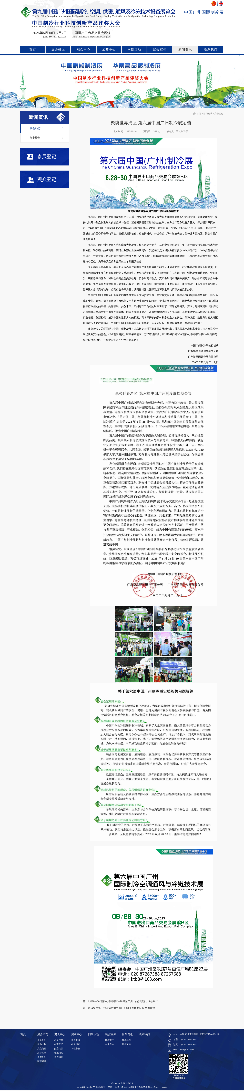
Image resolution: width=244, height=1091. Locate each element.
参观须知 (58, 1052)
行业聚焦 (35, 137)
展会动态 (35, 128)
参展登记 (41, 157)
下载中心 (75, 1048)
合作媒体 (109, 1044)
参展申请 (75, 1040)
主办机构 (41, 1044)
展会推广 (109, 1040)
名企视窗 (58, 1040)
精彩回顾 (41, 1061)
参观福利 (58, 1057)
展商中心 (109, 49)
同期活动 (134, 49)
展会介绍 (41, 1040)
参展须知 (75, 1044)
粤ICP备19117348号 (157, 1087)
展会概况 (58, 49)
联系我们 (210, 49)
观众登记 (41, 180)
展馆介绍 (41, 1057)
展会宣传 (160, 49)
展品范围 (41, 1048)
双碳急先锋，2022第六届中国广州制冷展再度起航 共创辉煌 (121, 1008)
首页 (32, 49)
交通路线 (58, 1048)
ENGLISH (221, 3)
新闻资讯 (185, 49)
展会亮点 (41, 1052)
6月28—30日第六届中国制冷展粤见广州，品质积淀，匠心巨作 (123, 1001)
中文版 (214, 3)
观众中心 (83, 49)
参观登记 (58, 1044)
